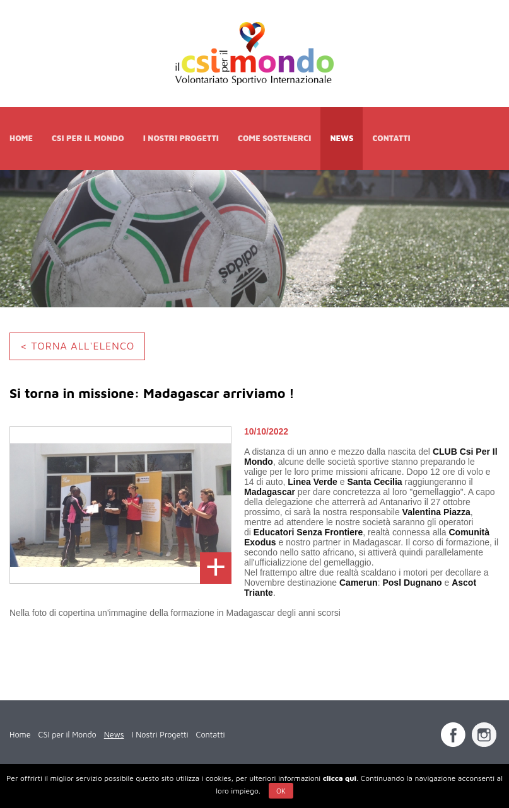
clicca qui (339, 778)
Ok (281, 791)
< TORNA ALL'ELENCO (77, 345)
